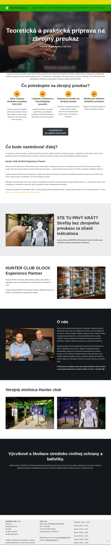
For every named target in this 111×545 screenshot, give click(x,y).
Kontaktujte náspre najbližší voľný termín (55, 131)
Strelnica (42, 8)
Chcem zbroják (58, 8)
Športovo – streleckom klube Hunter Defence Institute (23, 192)
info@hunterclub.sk (51, 540)
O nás (49, 8)
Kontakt (102, 8)
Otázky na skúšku (82, 8)
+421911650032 (61, 537)
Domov (35, 8)
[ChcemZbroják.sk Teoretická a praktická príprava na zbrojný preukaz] (16, 8)
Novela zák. (94, 8)
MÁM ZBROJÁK (69, 8)
